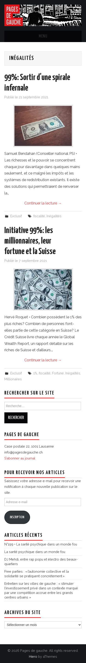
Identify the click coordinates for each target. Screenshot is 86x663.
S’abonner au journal (19, 458)
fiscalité (39, 216)
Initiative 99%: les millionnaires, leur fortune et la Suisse (30, 241)
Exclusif (16, 216)
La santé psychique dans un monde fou (34, 552)
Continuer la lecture (43, 203)
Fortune (58, 373)
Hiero (33, 656)
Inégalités (54, 216)
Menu (43, 36)
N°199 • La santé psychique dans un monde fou (40, 544)
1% (35, 373)
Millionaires (13, 379)
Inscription (17, 517)
